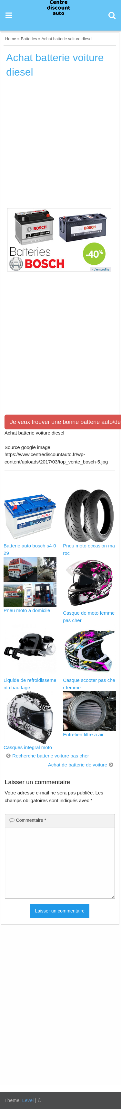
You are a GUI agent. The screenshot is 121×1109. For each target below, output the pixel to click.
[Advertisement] (60, 145)
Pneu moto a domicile (27, 610)
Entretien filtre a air (83, 734)
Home (10, 38)
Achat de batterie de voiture (77, 764)
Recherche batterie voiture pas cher (50, 755)
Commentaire (31, 820)
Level (28, 1100)
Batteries (29, 38)
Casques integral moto (28, 747)
